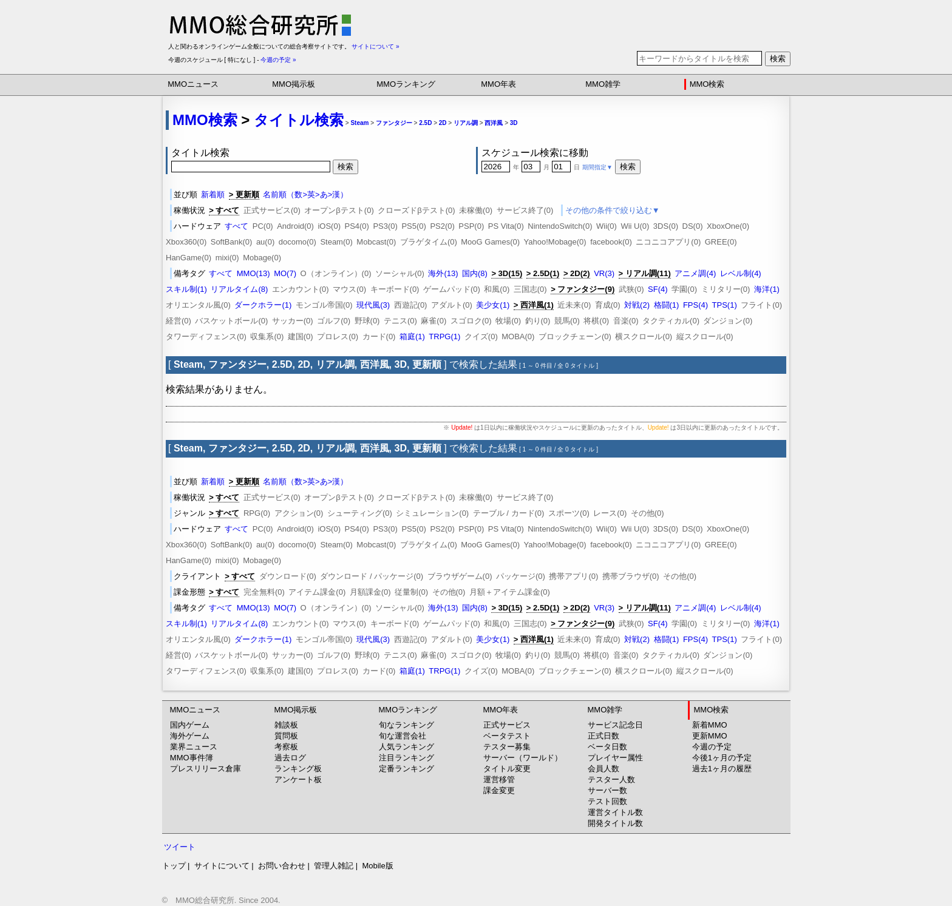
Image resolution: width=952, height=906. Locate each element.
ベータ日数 (607, 746)
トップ (174, 865)
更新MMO (709, 735)
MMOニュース (193, 84)
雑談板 (286, 724)
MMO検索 (707, 84)
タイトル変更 (507, 768)
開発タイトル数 (615, 823)
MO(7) (285, 273)
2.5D (425, 123)
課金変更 (499, 790)
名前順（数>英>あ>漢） (305, 194)
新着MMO (709, 724)
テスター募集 (507, 746)
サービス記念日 (615, 724)
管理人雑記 (333, 865)
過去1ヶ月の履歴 (722, 768)
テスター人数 (611, 779)
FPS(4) (695, 304)
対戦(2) (637, 304)
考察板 (286, 746)
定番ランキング (406, 768)
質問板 (286, 735)
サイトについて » (375, 46)
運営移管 (499, 779)
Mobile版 (377, 865)
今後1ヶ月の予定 (722, 757)
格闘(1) (666, 304)
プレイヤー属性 (615, 757)
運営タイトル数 (615, 812)
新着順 (213, 194)
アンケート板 (298, 779)
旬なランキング (406, 724)
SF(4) (658, 289)
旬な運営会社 (402, 735)
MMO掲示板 (293, 84)
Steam (359, 123)
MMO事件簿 (191, 757)
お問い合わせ (281, 865)
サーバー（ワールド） (522, 757)
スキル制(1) (186, 289)
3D (514, 123)
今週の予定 (712, 746)
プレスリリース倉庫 (205, 768)
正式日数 (603, 735)
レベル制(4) (740, 273)
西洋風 (493, 123)
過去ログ (290, 757)
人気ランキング (406, 746)
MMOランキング (405, 84)
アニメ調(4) (695, 273)
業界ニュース (193, 746)
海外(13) (443, 273)
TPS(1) (724, 304)
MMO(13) (253, 273)
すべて (236, 226)
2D (443, 123)
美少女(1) (492, 304)
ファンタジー (394, 123)
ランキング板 (298, 768)
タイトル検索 (299, 120)
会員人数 (603, 768)
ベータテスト (507, 735)
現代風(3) (373, 304)
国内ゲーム (189, 724)
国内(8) (475, 273)
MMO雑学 (602, 84)
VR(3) (604, 273)
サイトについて (222, 865)
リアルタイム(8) (239, 289)
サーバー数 (607, 790)
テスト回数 (607, 801)
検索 (778, 58)
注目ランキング (406, 757)
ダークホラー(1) (262, 304)
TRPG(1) (444, 336)
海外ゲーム (189, 735)
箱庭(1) (412, 336)
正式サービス (507, 724)
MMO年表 (498, 84)
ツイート (179, 846)
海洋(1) (767, 289)
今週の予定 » (278, 59)
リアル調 (466, 123)
